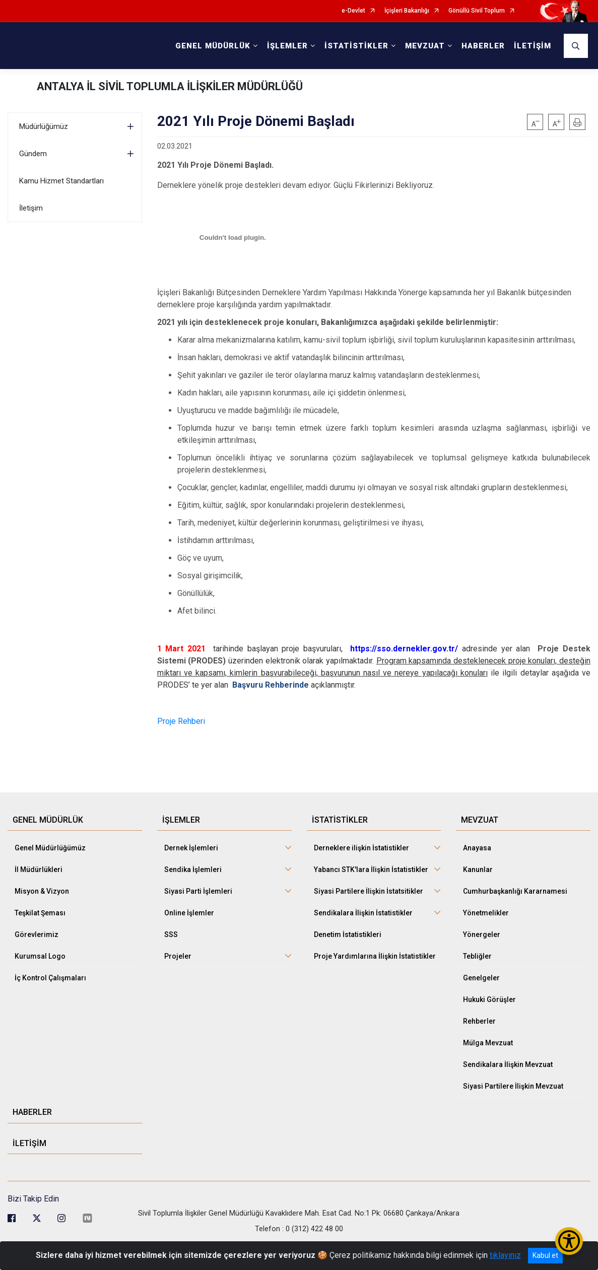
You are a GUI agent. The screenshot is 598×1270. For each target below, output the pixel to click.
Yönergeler (481, 929)
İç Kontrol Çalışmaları (50, 972)
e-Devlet (353, 11)
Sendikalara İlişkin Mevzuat (508, 1059)
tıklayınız (505, 1255)
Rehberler (479, 1016)
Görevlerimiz (36, 929)
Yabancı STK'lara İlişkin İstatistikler (371, 864)
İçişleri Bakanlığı (406, 11)
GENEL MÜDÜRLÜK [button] (212, 45)
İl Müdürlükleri (38, 864)
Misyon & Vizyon (42, 886)
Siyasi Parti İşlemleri (198, 886)
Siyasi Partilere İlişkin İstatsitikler (368, 886)
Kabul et (545, 1255)
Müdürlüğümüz (43, 126)
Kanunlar (478, 864)
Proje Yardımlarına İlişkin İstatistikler (375, 951)
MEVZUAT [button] (425, 45)
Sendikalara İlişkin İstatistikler (363, 907)
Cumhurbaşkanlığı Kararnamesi (515, 886)
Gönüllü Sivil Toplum (476, 11)
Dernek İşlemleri (191, 842)
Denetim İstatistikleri (347, 929)
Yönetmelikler (486, 907)
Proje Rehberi (181, 721)
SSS (171, 929)
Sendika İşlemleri (193, 864)
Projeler (177, 951)
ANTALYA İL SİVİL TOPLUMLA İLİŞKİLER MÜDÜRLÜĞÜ (170, 86)
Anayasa (477, 842)
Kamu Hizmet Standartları (61, 180)
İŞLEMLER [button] (287, 45)
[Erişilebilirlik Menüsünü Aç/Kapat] (569, 1241)
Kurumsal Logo (40, 951)
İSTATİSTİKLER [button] (356, 45)
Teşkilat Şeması (40, 907)
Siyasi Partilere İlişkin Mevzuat (513, 1081)
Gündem (33, 153)
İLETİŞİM (532, 45)
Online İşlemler (189, 907)
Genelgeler (481, 972)
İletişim (31, 208)
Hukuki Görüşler (489, 994)
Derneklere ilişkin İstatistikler (361, 842)
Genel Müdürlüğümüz (50, 842)
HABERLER (483, 45)
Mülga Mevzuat (488, 1037)
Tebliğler (477, 951)
